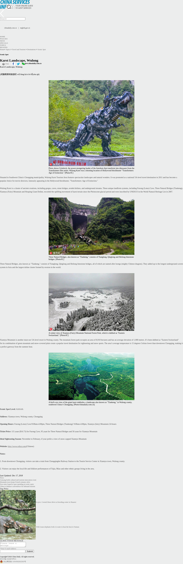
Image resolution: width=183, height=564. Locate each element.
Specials (4, 43)
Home (2, 37)
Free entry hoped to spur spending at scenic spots (17, 484)
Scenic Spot (42, 50)
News (2, 41)
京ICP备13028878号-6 (8, 560)
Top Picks (4, 489)
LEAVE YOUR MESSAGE (11, 541)
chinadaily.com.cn (10, 28)
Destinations (31, 50)
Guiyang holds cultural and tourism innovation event (18, 480)
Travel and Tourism (18, 50)
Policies (4, 39)
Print (7, 64)
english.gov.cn (25, 28)
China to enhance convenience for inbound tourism (17, 486)
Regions (3, 47)
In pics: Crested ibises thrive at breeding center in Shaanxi (56, 502)
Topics (3, 45)
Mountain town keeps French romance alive (15, 482)
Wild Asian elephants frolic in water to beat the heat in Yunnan (57, 527)
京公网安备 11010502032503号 (14, 562)
